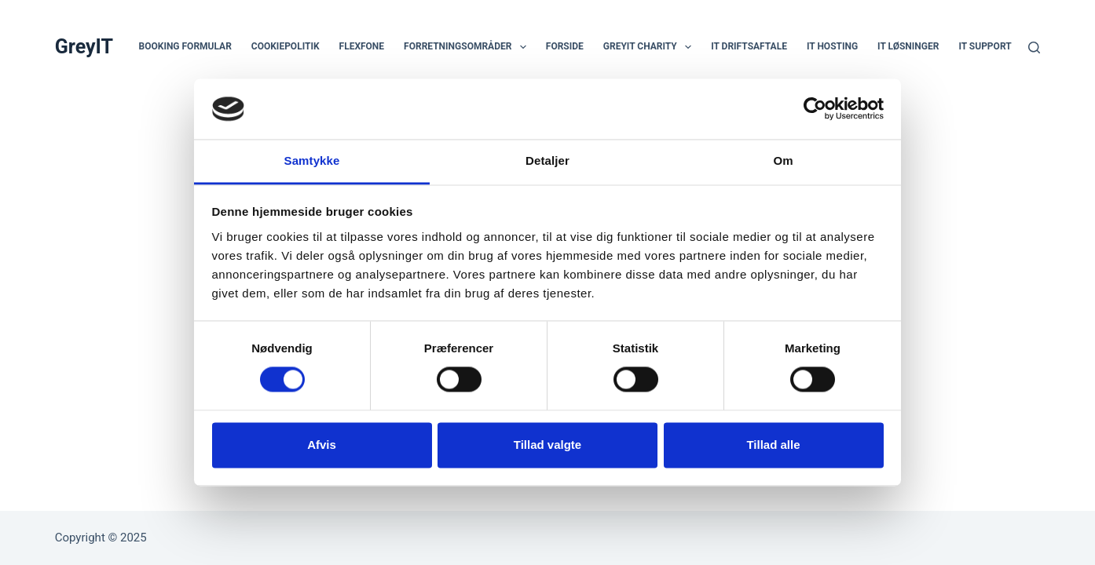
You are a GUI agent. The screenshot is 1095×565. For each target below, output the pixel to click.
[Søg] (1034, 47)
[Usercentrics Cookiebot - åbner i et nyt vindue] (815, 109)
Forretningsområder (468, 47)
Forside (565, 46)
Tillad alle (773, 444)
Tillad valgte (547, 444)
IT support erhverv (1006, 46)
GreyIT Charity (650, 47)
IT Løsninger (908, 46)
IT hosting (832, 46)
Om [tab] (783, 160)
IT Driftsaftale (749, 46)
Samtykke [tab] (312, 160)
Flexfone (362, 46)
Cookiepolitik (285, 46)
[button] (523, 47)
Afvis (321, 444)
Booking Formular (185, 46)
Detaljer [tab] (547, 160)
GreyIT (84, 46)
